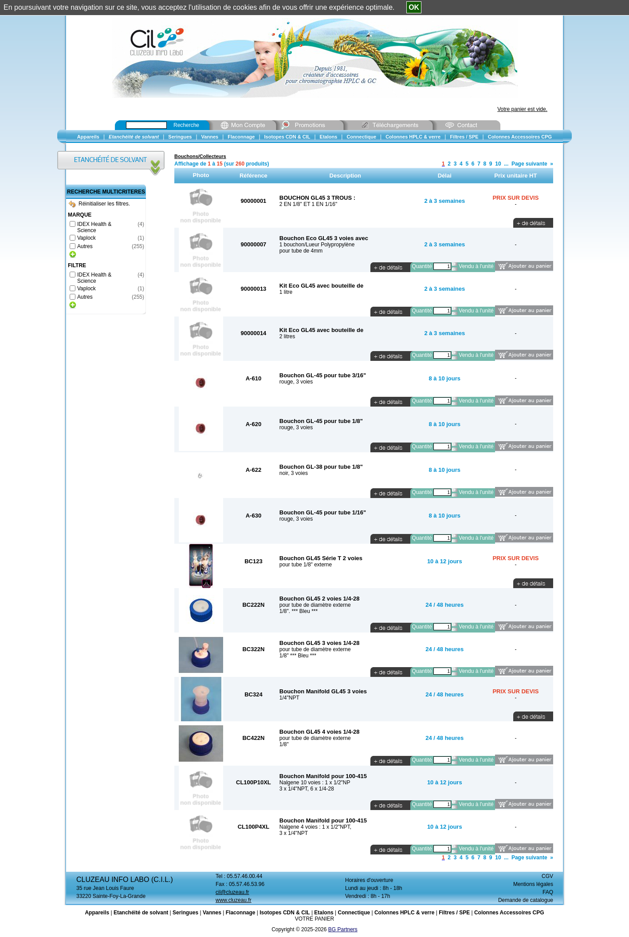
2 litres (287, 336)
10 (498, 164)
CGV (547, 876)
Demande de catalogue (525, 900)
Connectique (354, 912)
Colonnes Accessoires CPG (509, 912)
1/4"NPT (289, 698)
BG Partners (343, 929)
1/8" (284, 744)
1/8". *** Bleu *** (298, 611)
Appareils (97, 912)
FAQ (548, 892)
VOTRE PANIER (314, 919)
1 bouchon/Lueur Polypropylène (316, 244)
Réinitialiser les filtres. (99, 204)
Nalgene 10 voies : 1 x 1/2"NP (314, 782)
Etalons (323, 912)
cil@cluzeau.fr (232, 892)
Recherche (186, 125)
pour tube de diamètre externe (315, 605)
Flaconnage (241, 912)
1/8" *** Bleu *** (297, 655)
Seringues (185, 912)
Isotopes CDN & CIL (284, 912)
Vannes (212, 912)
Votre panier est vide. (522, 109)
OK (414, 7)
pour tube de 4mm (300, 251)
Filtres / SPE (454, 912)
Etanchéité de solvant (141, 912)
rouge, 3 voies (296, 382)
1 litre (285, 292)
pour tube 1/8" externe (305, 564)
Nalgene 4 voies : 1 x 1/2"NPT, (315, 827)
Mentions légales (533, 884)
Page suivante (529, 164)
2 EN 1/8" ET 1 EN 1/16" (308, 204)
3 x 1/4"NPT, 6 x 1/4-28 (306, 789)
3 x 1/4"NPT (293, 833)
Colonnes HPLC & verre (404, 912)
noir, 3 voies (293, 473)
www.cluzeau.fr (234, 900)
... (506, 164)
